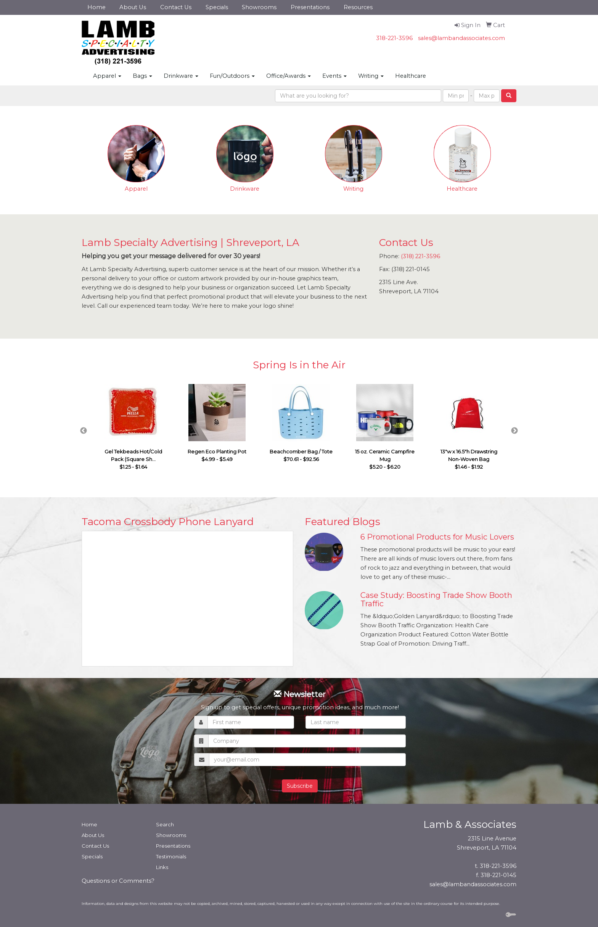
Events (334, 75)
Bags (142, 75)
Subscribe (300, 785)
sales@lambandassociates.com (461, 38)
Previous (83, 431)
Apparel (107, 75)
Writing (371, 75)
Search (165, 824)
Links (162, 867)
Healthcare (410, 75)
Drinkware (181, 75)
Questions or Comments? (118, 880)
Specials (217, 7)
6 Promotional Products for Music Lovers (437, 536)
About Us (132, 7)
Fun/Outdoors (232, 75)
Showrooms (259, 7)
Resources (358, 7)
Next (514, 431)
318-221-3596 (394, 38)
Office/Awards (288, 75)
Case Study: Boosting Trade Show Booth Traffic (436, 599)
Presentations (310, 7)
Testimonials (171, 856)
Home (96, 7)
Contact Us (175, 7)
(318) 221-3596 (420, 256)
